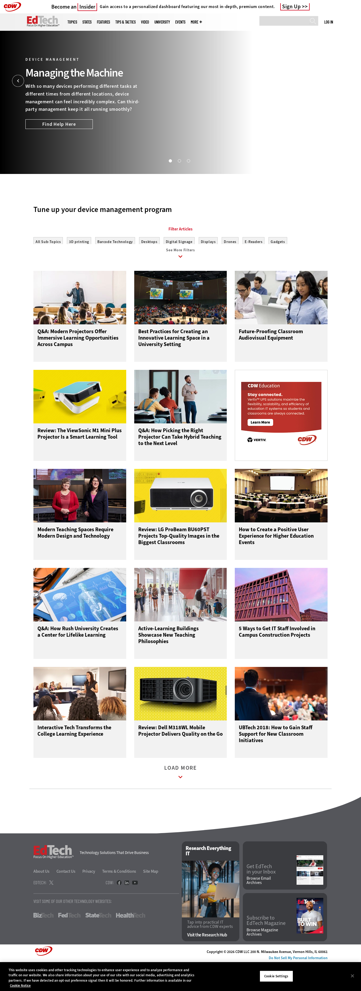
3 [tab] (188, 160)
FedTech (69, 943)
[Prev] (18, 81)
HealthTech (130, 943)
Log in (328, 22)
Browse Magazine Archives (262, 960)
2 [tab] (179, 160)
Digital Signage (179, 265)
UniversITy (162, 22)
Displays (208, 265)
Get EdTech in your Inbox (261, 896)
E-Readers (253, 265)
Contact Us (65, 899)
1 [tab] (170, 160)
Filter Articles (180, 253)
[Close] (352, 976)
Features (103, 22)
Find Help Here (59, 124)
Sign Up (291, 6)
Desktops (149, 265)
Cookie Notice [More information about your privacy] (20, 985)
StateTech (98, 943)
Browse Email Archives (259, 908)
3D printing (79, 265)
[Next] (343, 81)
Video (145, 22)
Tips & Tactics (125, 22)
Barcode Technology (115, 265)
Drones (230, 265)
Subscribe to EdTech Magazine (266, 948)
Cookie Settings (276, 976)
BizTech (43, 943)
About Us (41, 899)
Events (180, 22)
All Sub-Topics (48, 265)
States (86, 22)
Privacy (88, 899)
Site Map (150, 899)
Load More (180, 801)
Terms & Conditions (119, 899)
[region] (180, 976)
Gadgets (278, 265)
